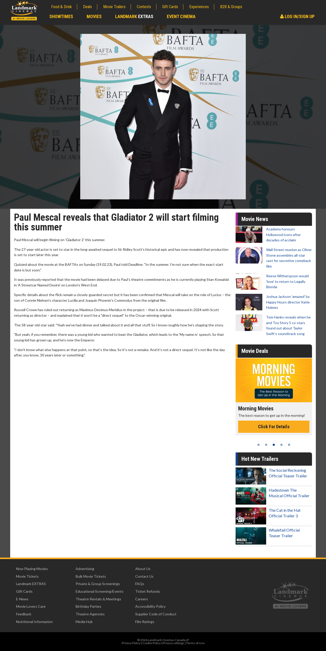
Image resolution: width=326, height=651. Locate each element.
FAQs (139, 583)
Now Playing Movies (32, 568)
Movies (94, 16)
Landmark (134, 16)
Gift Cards (170, 6)
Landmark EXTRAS (31, 583)
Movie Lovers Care (31, 606)
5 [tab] (289, 444)
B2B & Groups (231, 6)
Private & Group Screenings (98, 583)
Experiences (199, 6)
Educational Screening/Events (100, 591)
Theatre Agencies (90, 614)
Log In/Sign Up (297, 16)
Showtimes (61, 16)
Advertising (85, 568)
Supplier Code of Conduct (155, 614)
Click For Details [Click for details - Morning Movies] (274, 426)
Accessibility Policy (150, 606)
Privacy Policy (131, 643)
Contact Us (144, 576)
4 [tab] (281, 444)
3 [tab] (273, 444)
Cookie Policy (151, 643)
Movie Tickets (27, 576)
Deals (87, 6)
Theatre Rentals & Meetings (98, 599)
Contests (144, 6)
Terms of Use (195, 643)
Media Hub (84, 621)
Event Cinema (181, 16)
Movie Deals (254, 351)
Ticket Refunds (147, 591)
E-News (22, 599)
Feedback (23, 614)
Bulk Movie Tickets (91, 576)
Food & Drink (61, 6)
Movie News (254, 219)
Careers (141, 599)
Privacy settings (173, 643)
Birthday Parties (88, 606)
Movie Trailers (114, 6)
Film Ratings (144, 621)
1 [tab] (258, 444)
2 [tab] (266, 444)
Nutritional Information (34, 621)
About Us (143, 568)
